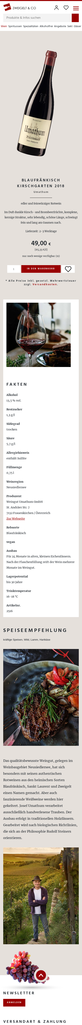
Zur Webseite (15, 518)
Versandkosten (45, 284)
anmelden (14, 1002)
